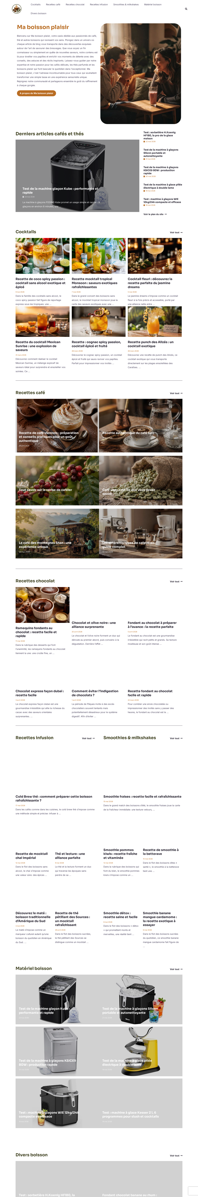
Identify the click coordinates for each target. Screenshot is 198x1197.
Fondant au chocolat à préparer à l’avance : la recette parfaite (152, 624)
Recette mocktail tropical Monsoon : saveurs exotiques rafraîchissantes (94, 282)
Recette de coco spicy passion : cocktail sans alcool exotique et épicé (40, 282)
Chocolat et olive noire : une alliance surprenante (94, 624)
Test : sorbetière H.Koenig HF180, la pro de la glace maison (159, 134)
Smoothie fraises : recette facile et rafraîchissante (142, 796)
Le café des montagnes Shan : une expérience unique (45, 544)
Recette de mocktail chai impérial (32, 855)
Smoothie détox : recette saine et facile (120, 914)
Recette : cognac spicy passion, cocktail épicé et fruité (96, 343)
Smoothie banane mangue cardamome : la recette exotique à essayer (160, 918)
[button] (186, 8)
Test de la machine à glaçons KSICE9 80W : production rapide (160, 169)
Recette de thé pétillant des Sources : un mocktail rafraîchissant (72, 918)
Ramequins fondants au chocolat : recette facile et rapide (36, 631)
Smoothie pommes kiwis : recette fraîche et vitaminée (120, 853)
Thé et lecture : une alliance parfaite (70, 855)
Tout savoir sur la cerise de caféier (45, 489)
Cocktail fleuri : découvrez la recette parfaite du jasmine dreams (150, 282)
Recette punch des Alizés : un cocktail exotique (151, 343)
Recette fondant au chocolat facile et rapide (150, 692)
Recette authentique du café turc (128, 432)
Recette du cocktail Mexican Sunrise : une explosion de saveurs (38, 345)
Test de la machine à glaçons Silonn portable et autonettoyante (160, 152)
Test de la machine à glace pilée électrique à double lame (162, 185)
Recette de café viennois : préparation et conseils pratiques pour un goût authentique (49, 436)
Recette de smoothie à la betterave (161, 851)
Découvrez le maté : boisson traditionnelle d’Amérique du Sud (33, 916)
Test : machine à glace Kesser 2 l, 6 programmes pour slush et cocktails (130, 1114)
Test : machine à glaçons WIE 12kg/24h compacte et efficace (162, 200)
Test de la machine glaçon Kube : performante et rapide (44, 1010)
